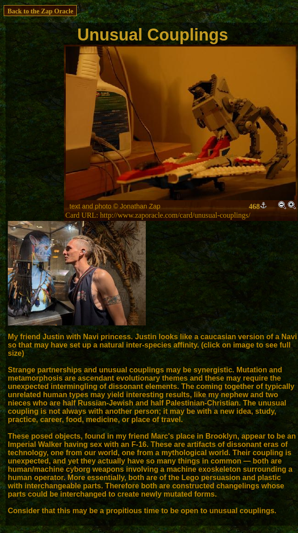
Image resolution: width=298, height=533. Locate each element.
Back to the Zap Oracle (40, 11)
